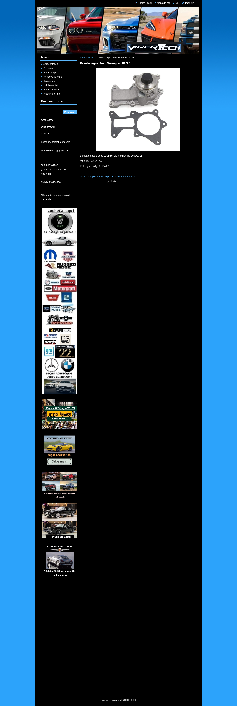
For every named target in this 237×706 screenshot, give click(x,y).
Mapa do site (163, 2)
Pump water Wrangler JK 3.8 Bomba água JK (111, 176)
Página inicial (87, 57)
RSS (177, 2)
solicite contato (51, 85)
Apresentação (50, 64)
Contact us (49, 81)
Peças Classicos (52, 89)
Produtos (48, 68)
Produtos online (51, 93)
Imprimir (189, 2)
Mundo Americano (52, 76)
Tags (82, 176)
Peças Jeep (49, 72)
